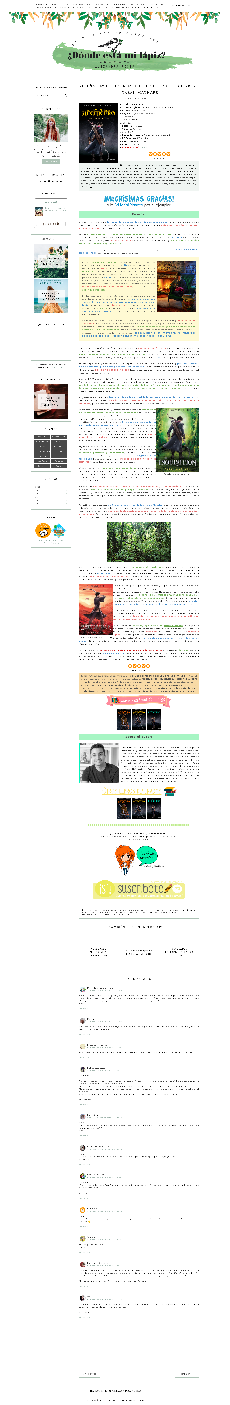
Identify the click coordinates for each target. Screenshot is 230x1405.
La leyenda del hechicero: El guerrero (104, 912)
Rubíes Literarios (96, 1068)
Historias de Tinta (96, 1174)
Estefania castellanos (98, 1146)
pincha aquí (57, 367)
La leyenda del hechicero (163, 910)
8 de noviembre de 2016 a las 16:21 (104, 1265)
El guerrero (127, 910)
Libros (131, 912)
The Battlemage (102, 915)
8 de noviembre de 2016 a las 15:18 (104, 1240)
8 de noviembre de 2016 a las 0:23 (104, 1047)
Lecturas (51, 201)
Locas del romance (97, 1045)
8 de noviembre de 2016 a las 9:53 (104, 1071)
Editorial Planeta (109, 910)
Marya (90, 1019)
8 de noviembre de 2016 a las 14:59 (104, 1211)
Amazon (144, 147)
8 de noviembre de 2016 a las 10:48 (104, 1149)
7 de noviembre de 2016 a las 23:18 (104, 991)
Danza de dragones (55, 208)
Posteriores (186, 1374)
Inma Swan (93, 1115)
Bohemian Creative (97, 1263)
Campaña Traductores (51, 540)
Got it (191, 6)
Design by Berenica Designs (130, 1400)
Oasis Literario (51, 543)
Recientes (90, 1374)
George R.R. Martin (57, 211)
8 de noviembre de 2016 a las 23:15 (104, 1299)
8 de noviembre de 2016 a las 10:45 (104, 1118)
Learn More (177, 6)
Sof (89, 1296)
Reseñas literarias (146, 912)
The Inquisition (121, 915)
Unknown (92, 1208)
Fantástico (141, 910)
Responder (84, 1008)
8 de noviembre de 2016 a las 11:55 (104, 1177)
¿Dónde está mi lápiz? (97, 1400)
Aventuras (92, 910)
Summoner (164, 912)
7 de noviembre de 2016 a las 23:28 (104, 1022)
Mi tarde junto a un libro (100, 988)
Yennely (91, 1237)
